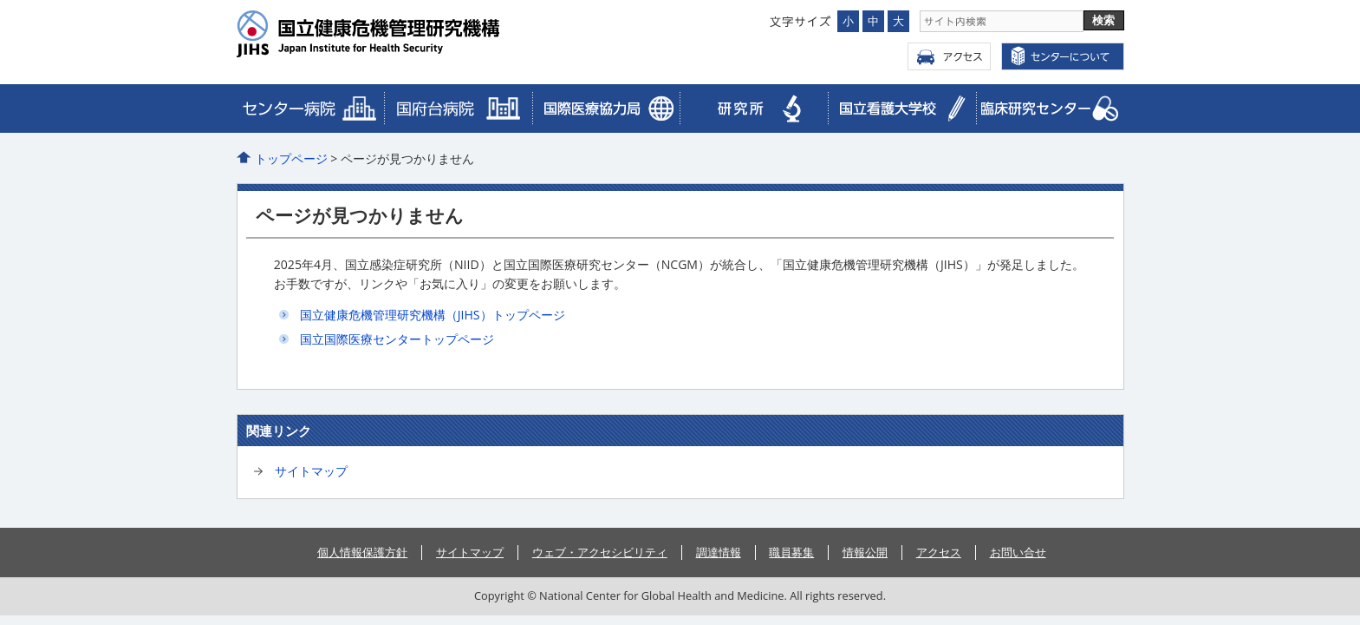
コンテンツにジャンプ (0, 0)
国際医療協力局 (458, 108)
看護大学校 (902, 108)
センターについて (1062, 56)
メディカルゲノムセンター (1050, 108)
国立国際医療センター (403, 33)
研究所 (754, 108)
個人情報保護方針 (362, 552)
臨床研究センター (606, 108)
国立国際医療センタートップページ (397, 339)
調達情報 (718, 552)
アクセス (949, 56)
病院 (311, 108)
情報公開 (865, 552)
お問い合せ (1018, 552)
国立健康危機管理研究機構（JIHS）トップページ (432, 314)
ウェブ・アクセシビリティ (599, 552)
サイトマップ (311, 471)
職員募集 (791, 552)
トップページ (291, 158)
